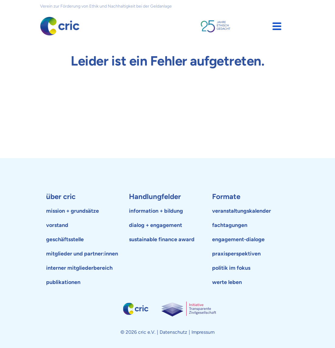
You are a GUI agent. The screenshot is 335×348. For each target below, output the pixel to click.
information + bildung (156, 211)
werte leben (227, 282)
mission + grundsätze (72, 211)
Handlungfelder (155, 196)
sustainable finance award (162, 239)
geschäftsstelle (65, 239)
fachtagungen (229, 225)
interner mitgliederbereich (79, 268)
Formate (226, 196)
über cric (61, 196)
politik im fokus (231, 268)
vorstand (57, 225)
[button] (277, 26)
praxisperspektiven (236, 253)
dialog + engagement (155, 225)
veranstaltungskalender (241, 211)
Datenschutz (173, 332)
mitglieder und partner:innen (82, 253)
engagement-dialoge (238, 239)
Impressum (203, 332)
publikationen (63, 282)
